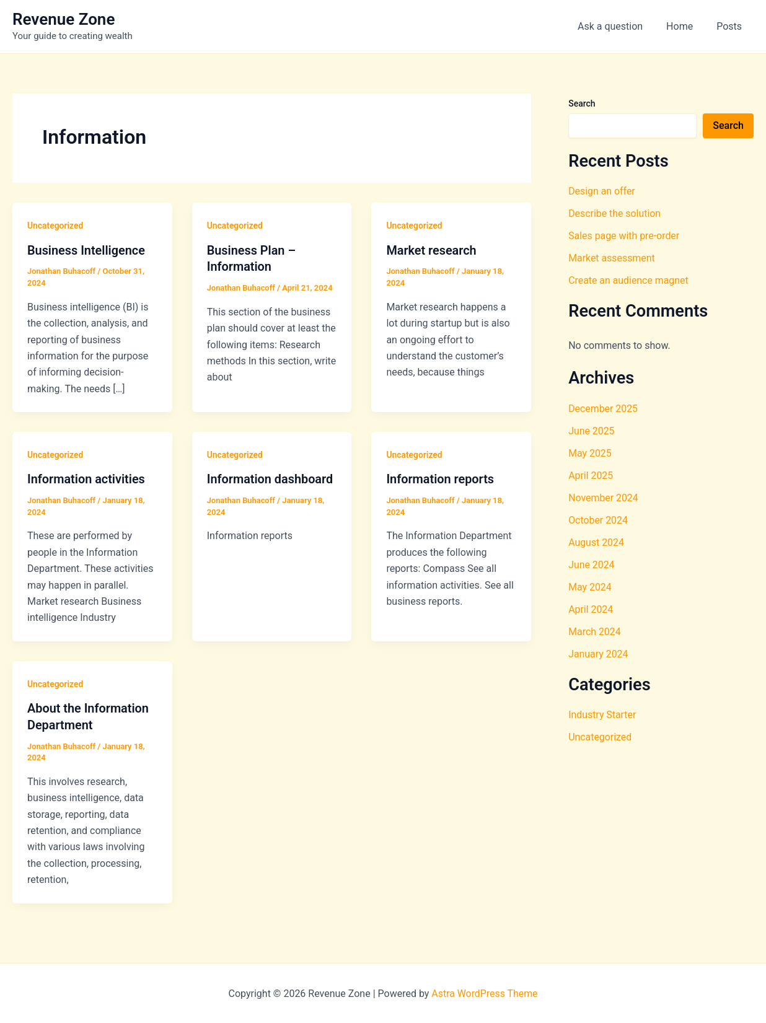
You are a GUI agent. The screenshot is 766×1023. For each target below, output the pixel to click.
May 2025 (590, 453)
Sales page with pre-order (624, 236)
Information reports (440, 478)
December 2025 (603, 409)
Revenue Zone (63, 19)
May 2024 (590, 587)
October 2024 (598, 520)
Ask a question (619, 26)
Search (581, 103)
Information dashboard (270, 478)
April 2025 (591, 475)
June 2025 (591, 431)
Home (685, 26)
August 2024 (596, 542)
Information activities (86, 478)
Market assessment (612, 258)
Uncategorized (55, 226)
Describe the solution (614, 213)
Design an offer (601, 191)
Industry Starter (602, 715)
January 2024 (598, 654)
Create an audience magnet (628, 280)
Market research (431, 250)
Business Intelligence (86, 250)
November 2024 (603, 498)
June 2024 (591, 565)
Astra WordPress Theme (484, 992)
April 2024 (591, 609)
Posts (731, 26)
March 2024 (594, 632)
